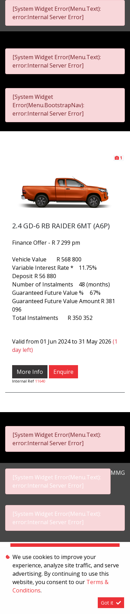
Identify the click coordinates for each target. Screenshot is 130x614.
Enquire (63, 372)
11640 (40, 381)
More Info (30, 372)
